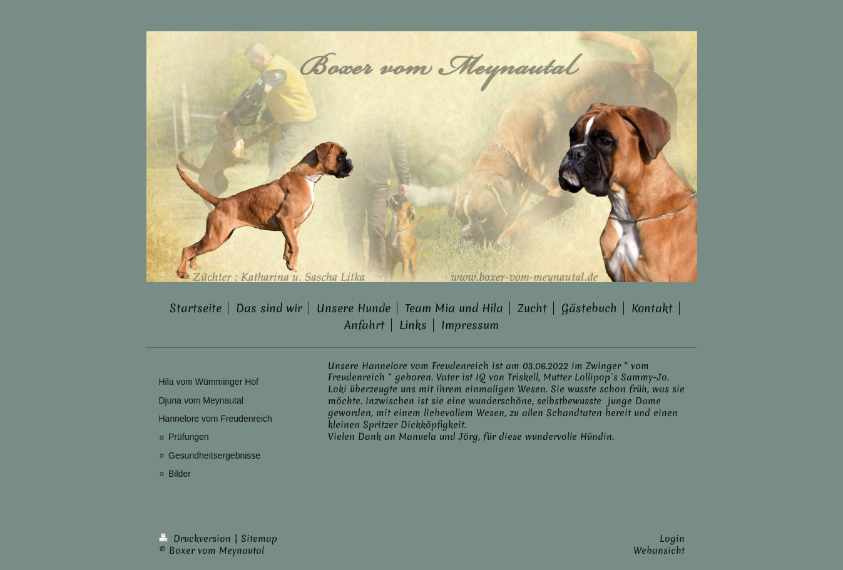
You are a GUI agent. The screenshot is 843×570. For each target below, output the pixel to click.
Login (672, 538)
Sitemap (259, 538)
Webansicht (659, 550)
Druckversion (196, 538)
